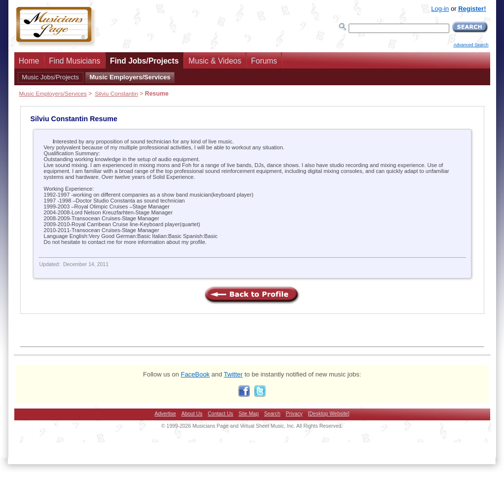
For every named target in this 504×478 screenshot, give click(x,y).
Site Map (249, 413)
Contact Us (220, 413)
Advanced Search (470, 44)
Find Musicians (74, 61)
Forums (264, 61)
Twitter (233, 374)
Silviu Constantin (116, 93)
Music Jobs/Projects (50, 77)
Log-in (440, 8)
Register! (472, 8)
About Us (192, 413)
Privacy (294, 413)
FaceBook (195, 374)
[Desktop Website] (328, 413)
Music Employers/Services (129, 77)
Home (29, 61)
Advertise (165, 413)
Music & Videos (214, 61)
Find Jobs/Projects (144, 61)
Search (272, 413)
